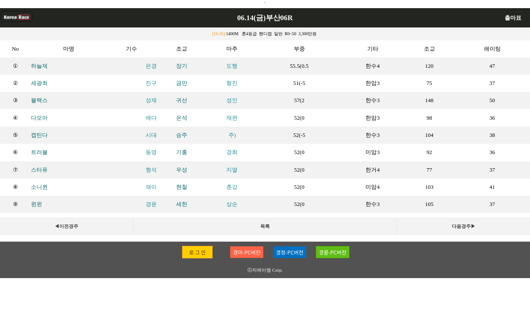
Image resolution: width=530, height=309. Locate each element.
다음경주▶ (463, 226)
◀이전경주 (66, 226)
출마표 (513, 18)
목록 (265, 226)
